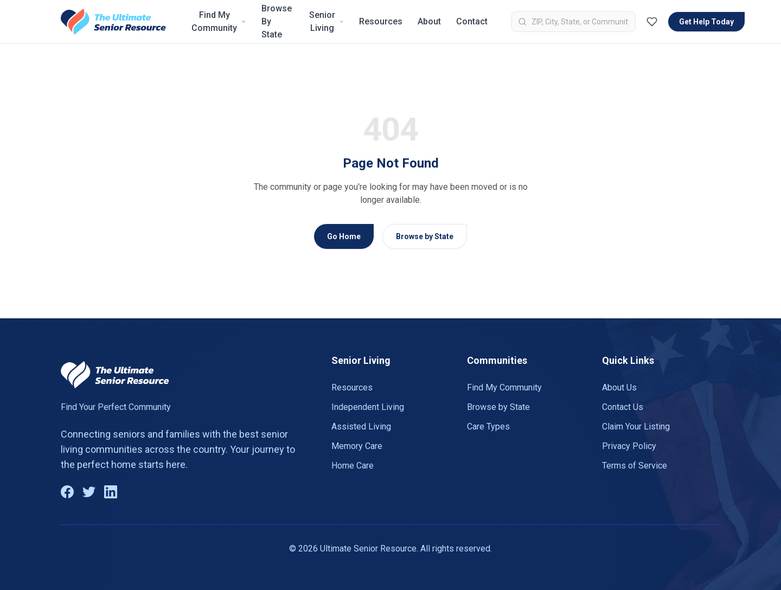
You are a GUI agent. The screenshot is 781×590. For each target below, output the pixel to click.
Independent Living (367, 407)
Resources (380, 21)
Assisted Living (361, 426)
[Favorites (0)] (652, 21)
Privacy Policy (629, 446)
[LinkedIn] (110, 491)
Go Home (344, 236)
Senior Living (326, 21)
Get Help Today (706, 21)
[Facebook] (67, 491)
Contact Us (622, 407)
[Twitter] (88, 491)
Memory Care (356, 446)
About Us (619, 387)
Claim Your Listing (636, 426)
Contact (472, 21)
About (429, 21)
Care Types (488, 426)
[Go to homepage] (113, 22)
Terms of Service (634, 465)
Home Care (352, 465)
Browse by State (424, 236)
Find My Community (218, 21)
